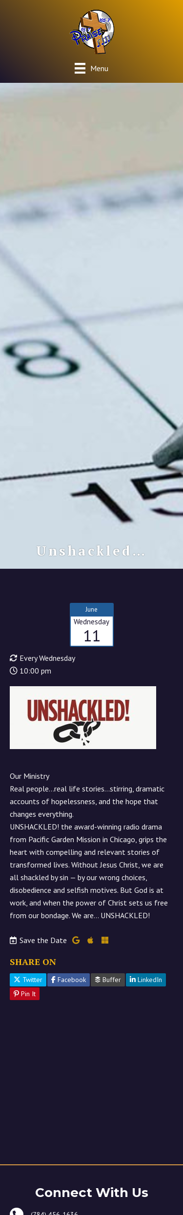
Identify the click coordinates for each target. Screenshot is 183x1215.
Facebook (68, 979)
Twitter (28, 979)
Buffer (108, 979)
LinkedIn (146, 979)
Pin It (25, 993)
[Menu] (91, 68)
